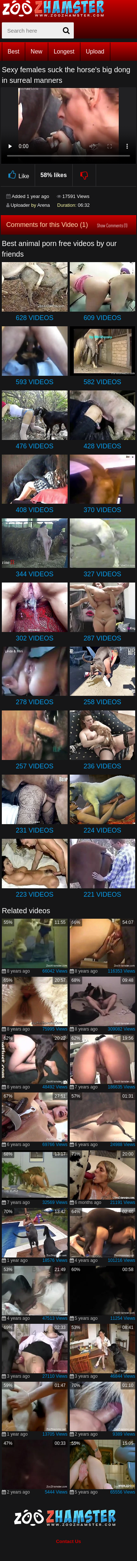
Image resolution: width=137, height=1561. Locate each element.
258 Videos (102, 702)
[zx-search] (38, 30)
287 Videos (102, 638)
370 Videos (102, 510)
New (36, 51)
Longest (64, 51)
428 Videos (102, 446)
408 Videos (34, 510)
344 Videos (34, 574)
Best (13, 51)
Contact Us (68, 1541)
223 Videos (34, 894)
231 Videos (34, 830)
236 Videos (102, 766)
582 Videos (102, 382)
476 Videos (34, 446)
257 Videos (34, 766)
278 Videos (34, 702)
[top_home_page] (56, 8)
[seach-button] (66, 30)
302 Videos (34, 638)
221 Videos (102, 894)
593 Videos (34, 382)
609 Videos (102, 318)
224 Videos (102, 830)
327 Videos (102, 574)
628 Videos (34, 318)
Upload (95, 51)
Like (17, 175)
